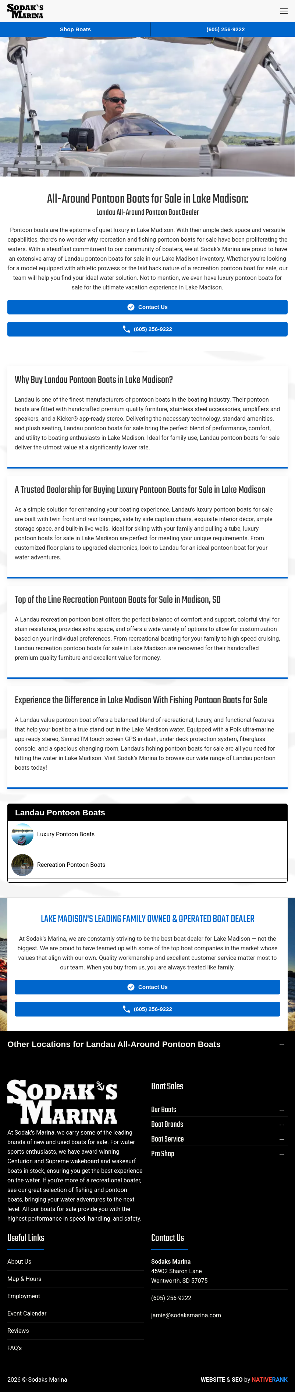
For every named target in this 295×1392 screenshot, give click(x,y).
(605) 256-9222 (171, 1298)
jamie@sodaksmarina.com (186, 1315)
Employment (23, 1296)
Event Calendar (27, 1313)
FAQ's (14, 1348)
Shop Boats (75, 29)
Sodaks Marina (171, 1261)
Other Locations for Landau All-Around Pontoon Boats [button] (114, 1044)
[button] (284, 11)
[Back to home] (25, 11)
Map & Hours (24, 1278)
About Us (19, 1261)
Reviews (18, 1330)
